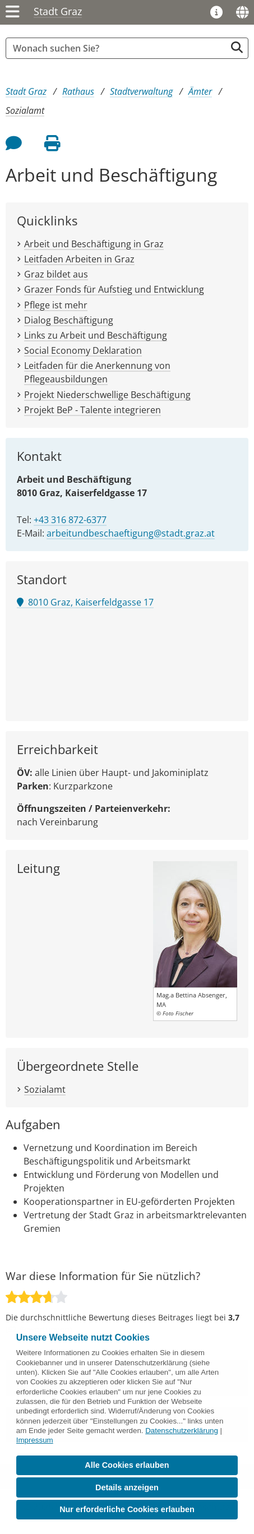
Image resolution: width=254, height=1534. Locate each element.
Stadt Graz (58, 11)
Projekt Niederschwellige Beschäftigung (107, 395)
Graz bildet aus (56, 274)
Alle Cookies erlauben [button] (127, 1465)
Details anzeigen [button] (127, 1487)
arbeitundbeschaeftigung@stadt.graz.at (131, 533)
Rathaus (78, 91)
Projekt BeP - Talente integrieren (92, 410)
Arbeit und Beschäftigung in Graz (94, 244)
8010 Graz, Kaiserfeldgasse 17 (85, 602)
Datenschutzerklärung (181, 1430)
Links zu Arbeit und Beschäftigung (95, 335)
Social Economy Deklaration (83, 350)
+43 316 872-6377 (70, 520)
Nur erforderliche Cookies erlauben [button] (127, 1509)
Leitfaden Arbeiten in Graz (79, 259)
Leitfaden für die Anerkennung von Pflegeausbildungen (97, 372)
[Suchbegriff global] (118, 48)
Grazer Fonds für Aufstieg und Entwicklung (114, 289)
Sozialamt (25, 110)
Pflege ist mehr (55, 305)
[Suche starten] (237, 47)
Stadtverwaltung (141, 91)
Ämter (200, 91)
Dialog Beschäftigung (68, 320)
